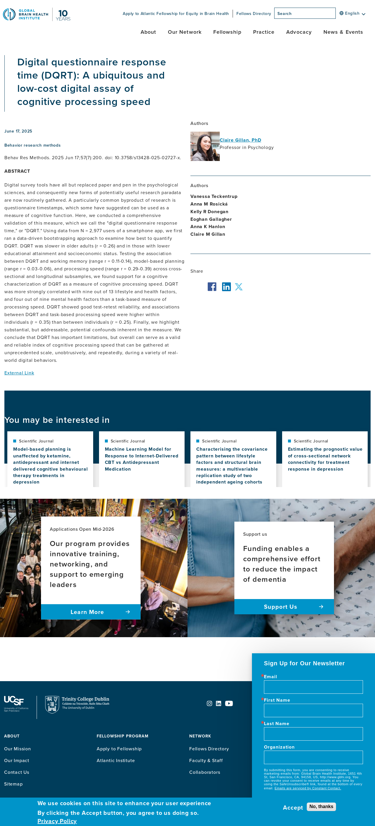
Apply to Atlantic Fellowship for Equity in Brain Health (176, 13)
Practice (264, 31)
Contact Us (16, 772)
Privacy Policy (57, 821)
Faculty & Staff (206, 760)
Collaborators (204, 772)
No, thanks (321, 806)
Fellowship (227, 31)
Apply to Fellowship (119, 748)
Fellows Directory (253, 13)
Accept (293, 807)
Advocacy (299, 31)
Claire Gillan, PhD (240, 140)
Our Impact (16, 760)
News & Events (343, 31)
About (148, 31)
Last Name (276, 723)
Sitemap (13, 784)
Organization (279, 747)
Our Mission (17, 748)
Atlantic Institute (116, 760)
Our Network (185, 31)
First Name (277, 700)
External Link (19, 372)
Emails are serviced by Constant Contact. (308, 788)
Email (270, 676)
